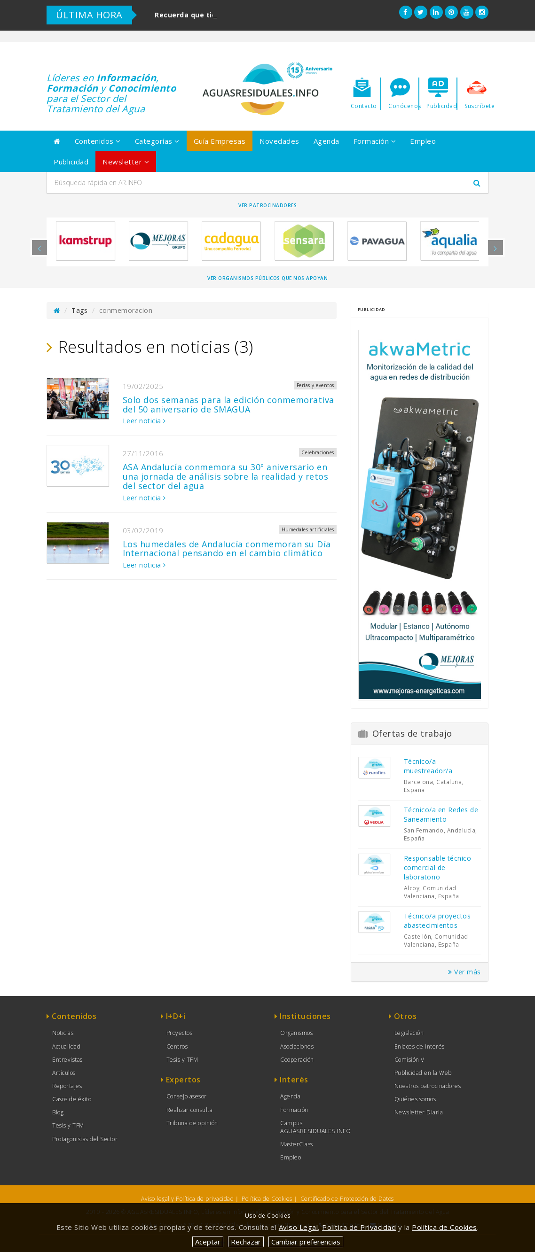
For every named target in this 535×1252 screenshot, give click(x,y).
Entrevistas (67, 1060)
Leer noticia (144, 420)
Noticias (62, 1033)
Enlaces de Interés (419, 1046)
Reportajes (67, 1086)
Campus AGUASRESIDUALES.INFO (315, 1127)
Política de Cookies (267, 1199)
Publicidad (71, 161)
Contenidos (98, 141)
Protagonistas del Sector (85, 1139)
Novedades (279, 141)
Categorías (157, 141)
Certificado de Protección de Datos (347, 1199)
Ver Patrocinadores (267, 205)
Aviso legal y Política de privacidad (187, 1199)
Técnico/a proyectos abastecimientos (437, 920)
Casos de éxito (71, 1099)
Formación (375, 141)
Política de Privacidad (359, 1227)
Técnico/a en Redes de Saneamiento (441, 814)
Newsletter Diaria (418, 1112)
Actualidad (66, 1046)
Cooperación (297, 1060)
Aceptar (207, 1241)
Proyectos (179, 1033)
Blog (57, 1112)
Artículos (64, 1073)
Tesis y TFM (68, 1125)
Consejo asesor (186, 1096)
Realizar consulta (189, 1110)
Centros (177, 1046)
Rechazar (246, 1241)
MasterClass (296, 1144)
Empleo (423, 141)
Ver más (464, 971)
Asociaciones (297, 1046)
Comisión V (409, 1060)
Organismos (296, 1033)
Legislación (409, 1033)
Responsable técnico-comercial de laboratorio (439, 867)
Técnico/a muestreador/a (428, 766)
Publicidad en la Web (423, 1073)
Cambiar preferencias (305, 1241)
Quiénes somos (415, 1099)
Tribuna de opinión (192, 1123)
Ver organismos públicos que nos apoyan (267, 278)
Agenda (326, 141)
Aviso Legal (298, 1227)
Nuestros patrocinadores (427, 1086)
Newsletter (125, 161)
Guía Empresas (220, 141)
